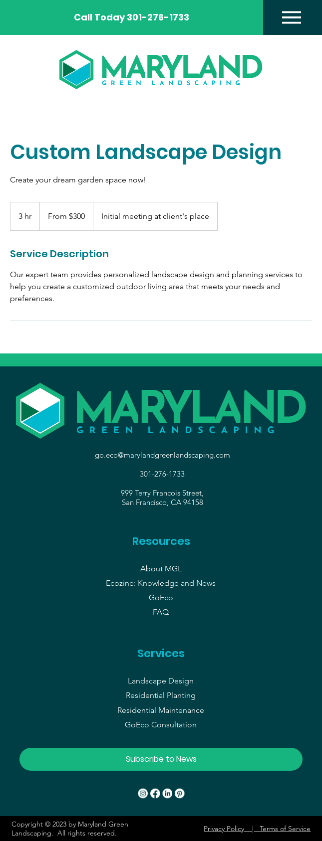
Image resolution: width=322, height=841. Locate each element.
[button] (161, 759)
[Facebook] (155, 794)
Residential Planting (161, 695)
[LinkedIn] (167, 794)
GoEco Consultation (161, 724)
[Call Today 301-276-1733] (131, 17)
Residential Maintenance (160, 710)
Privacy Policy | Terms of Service (257, 828)
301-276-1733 (162, 474)
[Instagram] (143, 794)
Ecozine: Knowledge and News (161, 583)
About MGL (161, 568)
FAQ (161, 612)
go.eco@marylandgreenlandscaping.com (162, 455)
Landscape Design (161, 680)
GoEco (161, 597)
